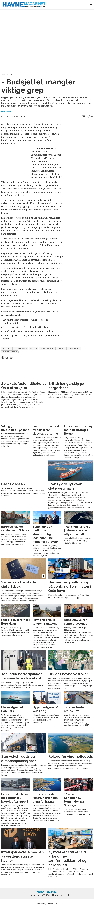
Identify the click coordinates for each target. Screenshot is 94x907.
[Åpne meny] (91, 4)
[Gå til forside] (44, 4)
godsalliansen (20, 348)
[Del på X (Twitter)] (87, 116)
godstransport (47, 348)
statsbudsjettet (9, 352)
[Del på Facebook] (83, 116)
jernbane (61, 348)
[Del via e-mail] (91, 116)
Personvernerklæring (47, 892)
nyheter (33, 348)
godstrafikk (73, 348)
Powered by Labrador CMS (47, 904)
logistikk (6, 348)
